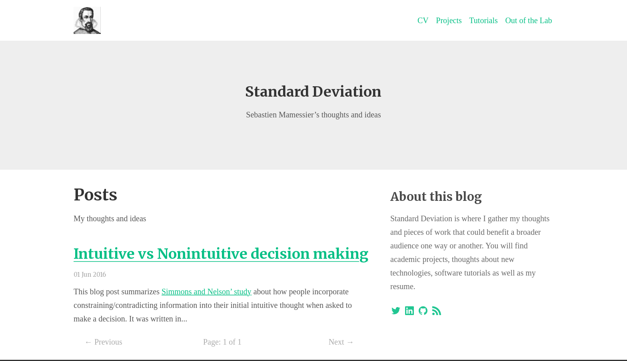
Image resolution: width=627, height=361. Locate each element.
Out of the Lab (528, 20)
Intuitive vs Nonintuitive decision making (221, 254)
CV (423, 20)
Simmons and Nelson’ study (207, 291)
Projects (448, 20)
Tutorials (483, 20)
